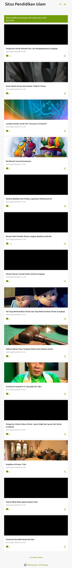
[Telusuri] (60, 4)
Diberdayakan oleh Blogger (36, 565)
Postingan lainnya (36, 557)
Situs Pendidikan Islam (25, 4)
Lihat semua (10, 20)
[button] (64, 56)
